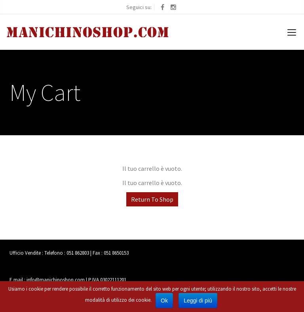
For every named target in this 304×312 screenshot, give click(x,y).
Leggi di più (198, 300)
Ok (164, 300)
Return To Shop (152, 199)
